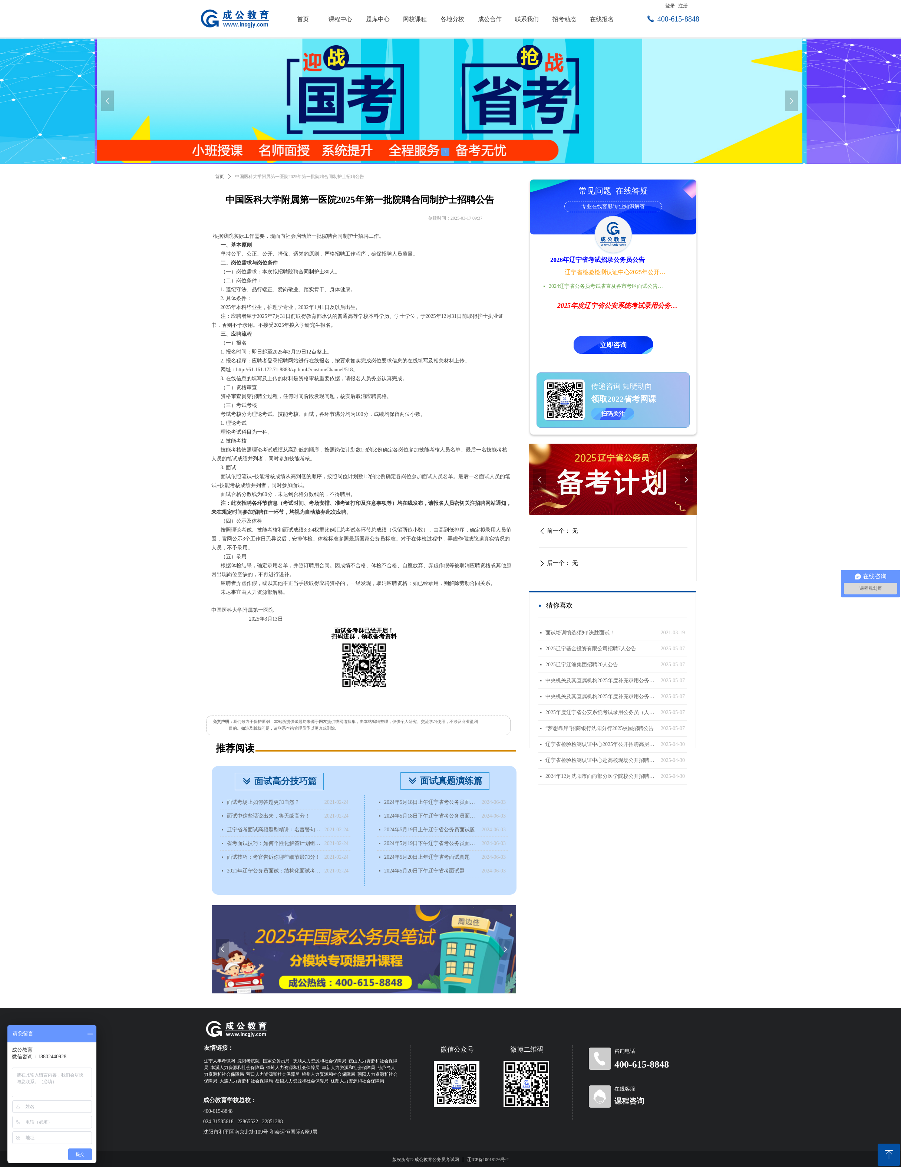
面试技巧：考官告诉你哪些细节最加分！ (273, 857)
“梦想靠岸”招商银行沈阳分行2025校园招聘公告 (599, 728)
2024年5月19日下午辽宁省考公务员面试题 (431, 843)
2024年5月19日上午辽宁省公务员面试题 (429, 829)
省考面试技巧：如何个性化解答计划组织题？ (274, 843)
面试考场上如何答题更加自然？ (263, 802)
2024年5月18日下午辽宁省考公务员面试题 (431, 816)
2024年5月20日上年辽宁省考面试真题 (427, 857)
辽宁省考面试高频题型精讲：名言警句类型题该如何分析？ (274, 829)
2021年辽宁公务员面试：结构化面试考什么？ (274, 871)
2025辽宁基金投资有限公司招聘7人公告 (590, 648)
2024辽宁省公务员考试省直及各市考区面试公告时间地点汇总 (608, 286)
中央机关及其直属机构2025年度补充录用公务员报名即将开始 (601, 680)
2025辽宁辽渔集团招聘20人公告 (581, 664)
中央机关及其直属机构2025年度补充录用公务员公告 (601, 696)
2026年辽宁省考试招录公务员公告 (597, 259)
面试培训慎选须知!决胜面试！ (580, 632)
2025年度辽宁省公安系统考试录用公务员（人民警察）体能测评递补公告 (601, 712)
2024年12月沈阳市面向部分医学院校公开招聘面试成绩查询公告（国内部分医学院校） (601, 776)
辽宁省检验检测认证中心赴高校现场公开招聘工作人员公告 (601, 760)
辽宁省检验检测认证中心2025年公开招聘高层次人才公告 (616, 272)
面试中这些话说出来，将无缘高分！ (268, 816)
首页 (219, 176)
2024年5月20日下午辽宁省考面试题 (424, 871)
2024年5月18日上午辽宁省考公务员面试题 (431, 802)
